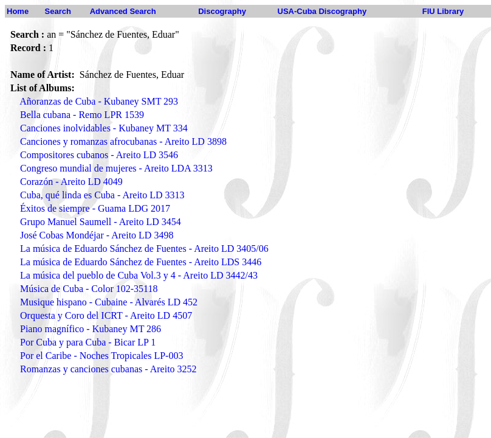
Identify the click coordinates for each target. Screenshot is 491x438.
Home (18, 11)
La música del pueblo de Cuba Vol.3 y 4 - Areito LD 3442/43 (139, 275)
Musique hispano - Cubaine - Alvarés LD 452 (108, 302)
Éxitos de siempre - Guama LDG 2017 (95, 208)
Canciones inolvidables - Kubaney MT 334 (104, 128)
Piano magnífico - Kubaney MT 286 (90, 329)
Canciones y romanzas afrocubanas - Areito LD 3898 (123, 141)
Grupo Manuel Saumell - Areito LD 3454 (100, 222)
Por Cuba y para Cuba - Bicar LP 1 (88, 342)
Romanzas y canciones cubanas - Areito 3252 (108, 369)
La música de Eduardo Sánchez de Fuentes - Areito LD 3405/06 (144, 248)
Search (58, 11)
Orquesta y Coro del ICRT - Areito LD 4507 (106, 315)
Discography (222, 11)
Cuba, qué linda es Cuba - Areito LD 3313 (102, 195)
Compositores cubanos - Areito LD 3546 (99, 155)
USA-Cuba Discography (322, 11)
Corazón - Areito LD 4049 (71, 181)
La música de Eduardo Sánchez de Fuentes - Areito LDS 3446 (140, 262)
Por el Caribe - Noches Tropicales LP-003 (101, 355)
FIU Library (443, 11)
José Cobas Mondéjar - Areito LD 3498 (96, 235)
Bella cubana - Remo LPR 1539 (82, 114)
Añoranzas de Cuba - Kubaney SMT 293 (98, 101)
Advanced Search (123, 11)
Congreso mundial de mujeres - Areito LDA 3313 (116, 168)
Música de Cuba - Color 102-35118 (88, 288)
